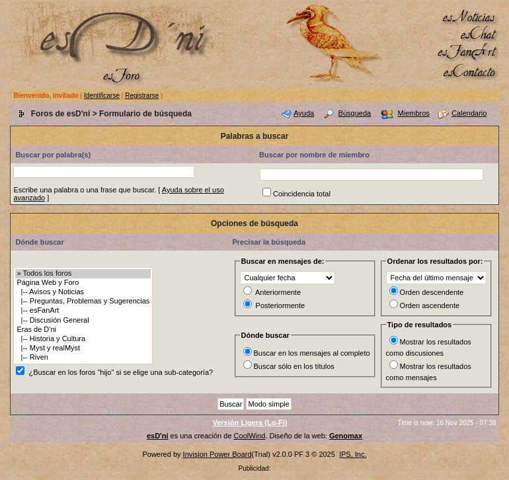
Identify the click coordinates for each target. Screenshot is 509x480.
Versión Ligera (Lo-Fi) (249, 422)
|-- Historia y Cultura (83, 339)
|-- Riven (83, 357)
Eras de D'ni (83, 330)
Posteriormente (280, 305)
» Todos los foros (83, 273)
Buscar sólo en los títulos (294, 366)
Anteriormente (278, 292)
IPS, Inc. (353, 454)
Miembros (414, 113)
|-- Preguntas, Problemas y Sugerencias (83, 301)
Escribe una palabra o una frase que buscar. (84, 190)
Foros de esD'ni (61, 113)
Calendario (469, 113)
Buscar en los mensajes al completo (312, 353)
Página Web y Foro (83, 283)
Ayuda (304, 113)
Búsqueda (355, 113)
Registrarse (142, 95)
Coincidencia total (302, 194)
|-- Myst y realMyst (83, 348)
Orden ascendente (430, 305)
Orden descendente (432, 292)
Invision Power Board (217, 454)
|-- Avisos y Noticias (83, 292)
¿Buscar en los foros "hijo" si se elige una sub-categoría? (120, 372)
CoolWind (250, 436)
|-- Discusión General (83, 320)
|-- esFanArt (83, 310)
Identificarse (102, 95)
